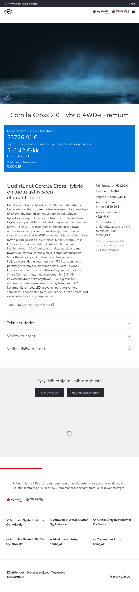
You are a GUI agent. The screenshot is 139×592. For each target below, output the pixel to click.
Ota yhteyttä (49, 392)
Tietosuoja (58, 572)
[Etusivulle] (111, 12)
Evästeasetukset (38, 572)
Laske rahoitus (18, 156)
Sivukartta (15, 576)
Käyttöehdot (15, 572)
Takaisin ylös (119, 576)
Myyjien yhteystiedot (85, 392)
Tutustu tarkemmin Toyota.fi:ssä (28, 305)
